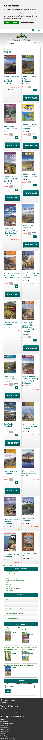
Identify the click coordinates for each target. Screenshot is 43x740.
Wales (7, 582)
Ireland (8, 586)
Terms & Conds (5, 709)
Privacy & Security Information (9, 713)
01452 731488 (4, 721)
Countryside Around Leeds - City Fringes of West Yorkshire (29, 630)
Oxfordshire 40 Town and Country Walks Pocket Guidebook (11, 649)
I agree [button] (7, 22)
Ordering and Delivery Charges (14, 613)
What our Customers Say (13, 604)
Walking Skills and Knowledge (14, 588)
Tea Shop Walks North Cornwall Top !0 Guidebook (18, 665)
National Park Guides (11, 578)
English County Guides (12, 571)
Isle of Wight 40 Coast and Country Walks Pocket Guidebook (29, 649)
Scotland (8, 584)
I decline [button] (15, 22)
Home (7, 599)
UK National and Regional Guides (15, 580)
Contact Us (4, 702)
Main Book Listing (7, 49)
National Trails (10, 576)
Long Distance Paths (11, 574)
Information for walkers (12, 618)
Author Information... (9, 89)
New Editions (9, 590)
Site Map (3, 711)
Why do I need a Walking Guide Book (16, 609)
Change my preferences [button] (27, 22)
